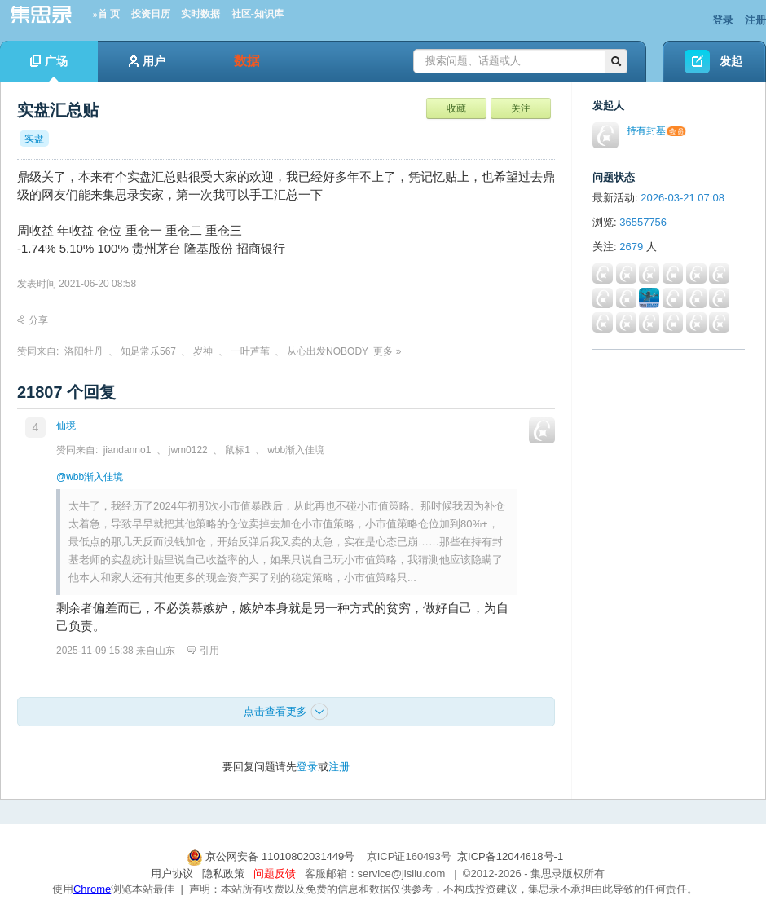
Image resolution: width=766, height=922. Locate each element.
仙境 (66, 425)
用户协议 (172, 873)
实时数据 (200, 14)
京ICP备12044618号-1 (510, 856)
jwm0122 (188, 450)
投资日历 (150, 14)
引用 (203, 650)
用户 (147, 61)
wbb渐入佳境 (295, 450)
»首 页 (106, 14)
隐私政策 (223, 873)
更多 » (387, 351)
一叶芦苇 (250, 351)
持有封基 (646, 130)
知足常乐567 (148, 351)
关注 (520, 108)
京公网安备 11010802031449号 (272, 856)
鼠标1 (237, 450)
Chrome (92, 889)
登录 (722, 20)
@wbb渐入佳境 (89, 477)
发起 (731, 61)
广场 (49, 68)
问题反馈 (274, 873)
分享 (32, 320)
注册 (755, 20)
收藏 (456, 108)
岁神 (203, 351)
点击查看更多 (286, 712)
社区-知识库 (257, 14)
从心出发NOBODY (327, 351)
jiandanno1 (127, 450)
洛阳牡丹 (83, 351)
